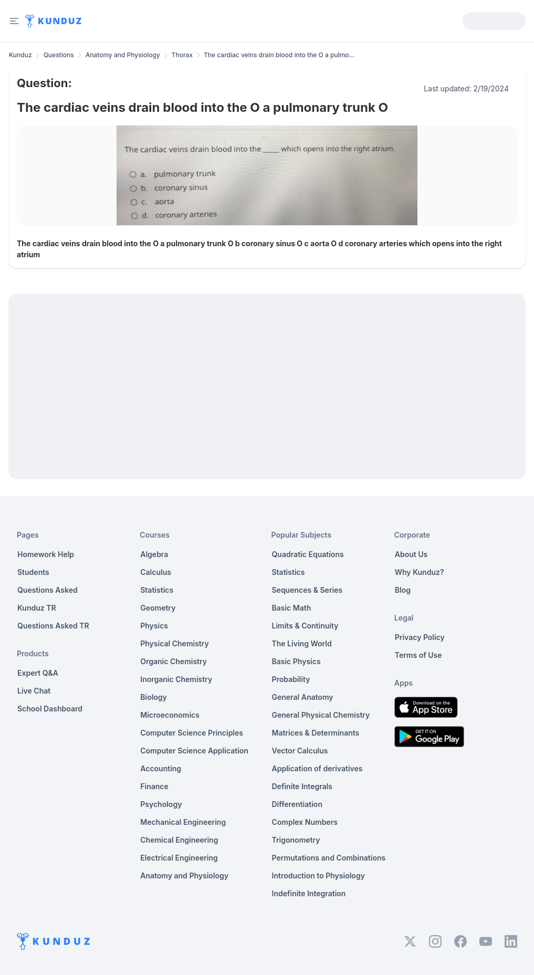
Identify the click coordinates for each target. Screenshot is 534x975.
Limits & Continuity (305, 625)
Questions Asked (47, 589)
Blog (403, 589)
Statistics (156, 589)
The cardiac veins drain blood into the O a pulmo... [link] (279, 55)
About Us (411, 554)
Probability (291, 679)
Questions (59, 55)
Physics (154, 625)
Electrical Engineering (179, 857)
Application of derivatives (317, 768)
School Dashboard (49, 708)
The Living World (302, 643)
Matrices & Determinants (316, 732)
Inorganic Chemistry (176, 679)
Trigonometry (296, 839)
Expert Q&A (37, 672)
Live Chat (33, 690)
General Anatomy (302, 697)
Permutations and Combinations (329, 857)
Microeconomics (170, 714)
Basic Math (291, 607)
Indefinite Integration (309, 893)
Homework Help (45, 554)
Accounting (160, 768)
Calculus (155, 572)
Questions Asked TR (53, 625)
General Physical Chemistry (321, 714)
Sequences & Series (307, 589)
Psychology (161, 804)
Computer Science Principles (191, 732)
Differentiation (297, 804)
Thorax (182, 55)
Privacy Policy (420, 637)
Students (33, 572)
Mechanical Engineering (183, 821)
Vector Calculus (300, 750)
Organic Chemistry (173, 661)
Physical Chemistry (174, 643)
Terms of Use (418, 655)
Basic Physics (296, 661)
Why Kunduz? (419, 572)
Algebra (154, 554)
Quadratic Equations (308, 554)
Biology (153, 697)
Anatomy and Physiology (123, 55)
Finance (154, 786)
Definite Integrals (302, 786)
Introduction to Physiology (318, 875)
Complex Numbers (305, 821)
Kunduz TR (36, 607)
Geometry (157, 607)
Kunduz (20, 55)
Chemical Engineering (179, 839)
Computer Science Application (194, 750)
